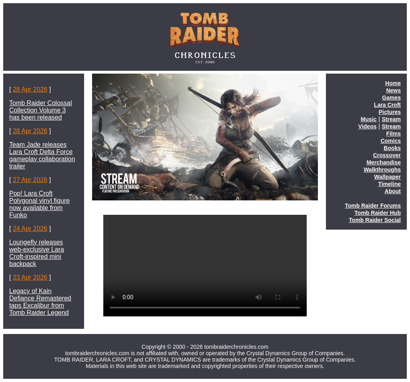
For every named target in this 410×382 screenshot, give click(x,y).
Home (393, 83)
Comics (390, 141)
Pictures (390, 112)
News (393, 90)
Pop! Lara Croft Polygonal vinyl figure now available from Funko (39, 204)
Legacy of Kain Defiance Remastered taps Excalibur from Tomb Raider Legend (40, 302)
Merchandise (383, 162)
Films (393, 133)
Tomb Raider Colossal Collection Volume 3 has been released (40, 110)
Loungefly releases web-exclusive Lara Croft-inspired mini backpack (36, 253)
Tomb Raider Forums (373, 205)
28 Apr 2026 (30, 89)
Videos (367, 126)
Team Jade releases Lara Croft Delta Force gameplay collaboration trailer (42, 155)
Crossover (387, 155)
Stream (391, 119)
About (393, 191)
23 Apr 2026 (30, 277)
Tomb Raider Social (375, 220)
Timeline (389, 184)
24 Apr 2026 (30, 228)
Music (369, 119)
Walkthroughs (382, 169)
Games (391, 97)
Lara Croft (387, 105)
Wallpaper (387, 177)
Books (392, 148)
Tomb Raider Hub (377, 213)
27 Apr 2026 (30, 179)
